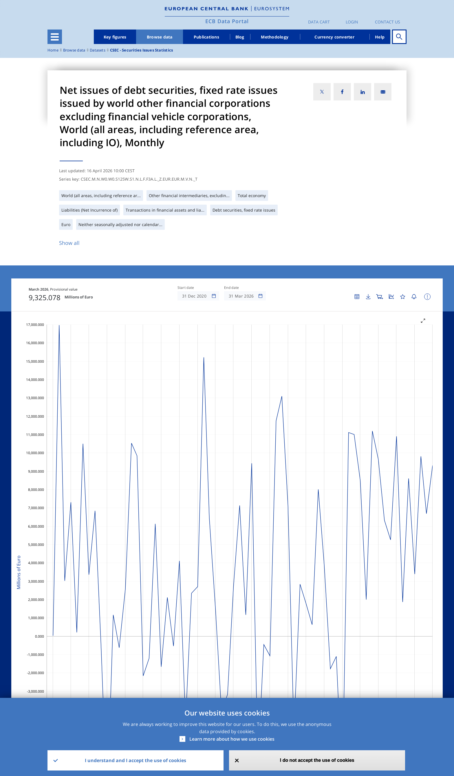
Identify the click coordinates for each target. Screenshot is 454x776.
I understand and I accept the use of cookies (135, 760)
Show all (69, 242)
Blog (239, 37)
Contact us (387, 22)
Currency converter (334, 37)
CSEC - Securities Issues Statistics (141, 50)
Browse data (160, 37)
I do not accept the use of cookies (317, 760)
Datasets (97, 50)
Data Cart (319, 22)
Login (352, 22)
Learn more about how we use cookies (231, 739)
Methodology (274, 37)
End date (231, 287)
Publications (206, 37)
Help (380, 37)
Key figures (115, 37)
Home (52, 50)
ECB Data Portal (227, 21)
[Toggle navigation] (54, 37)
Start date (185, 287)
